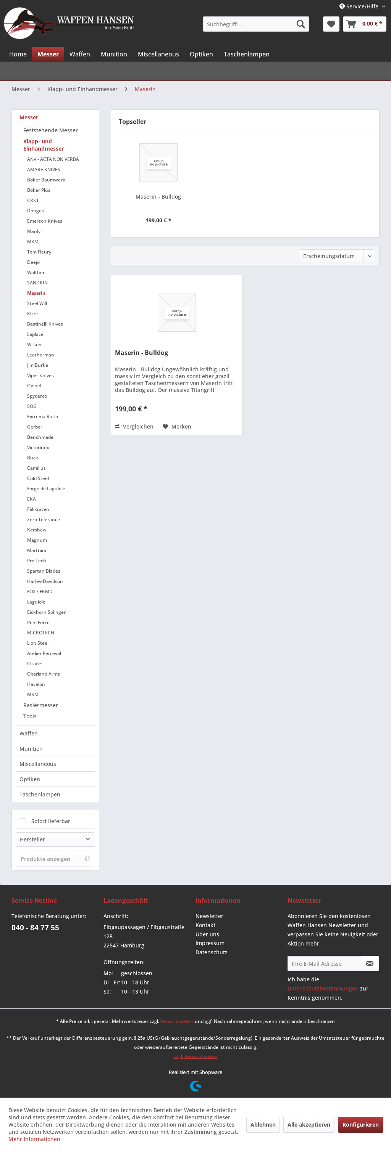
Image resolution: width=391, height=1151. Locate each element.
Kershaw (37, 530)
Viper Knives (40, 375)
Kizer (32, 313)
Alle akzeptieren (309, 1124)
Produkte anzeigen (55, 858)
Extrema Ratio (42, 416)
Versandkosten (177, 1021)
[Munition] (113, 54)
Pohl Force (38, 622)
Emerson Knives (44, 221)
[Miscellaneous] (158, 54)
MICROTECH (40, 632)
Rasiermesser (40, 705)
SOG (32, 406)
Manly (33, 231)
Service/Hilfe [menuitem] (359, 6)
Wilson (34, 344)
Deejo (33, 262)
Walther (36, 272)
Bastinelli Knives (45, 324)
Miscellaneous (37, 763)
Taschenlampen (39, 794)
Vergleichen (134, 426)
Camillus (36, 468)
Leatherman (40, 355)
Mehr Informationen (34, 1139)
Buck (32, 457)
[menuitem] (256, 24)
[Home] (18, 54)
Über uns (207, 934)
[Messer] (48, 54)
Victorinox (38, 447)
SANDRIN (37, 282)
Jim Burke (37, 365)
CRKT (33, 200)
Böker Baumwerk (46, 180)
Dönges (35, 210)
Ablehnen (263, 1124)
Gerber (34, 427)
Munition (31, 748)
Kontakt (205, 925)
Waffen (28, 733)
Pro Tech (36, 560)
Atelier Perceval (44, 653)
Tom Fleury (39, 252)
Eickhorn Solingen (47, 612)
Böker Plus (38, 190)
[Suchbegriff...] (256, 24)
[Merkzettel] (331, 24)
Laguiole (36, 602)
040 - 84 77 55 (35, 928)
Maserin (36, 293)
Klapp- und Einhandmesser (43, 145)
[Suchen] (301, 24)
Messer (28, 117)
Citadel (34, 663)
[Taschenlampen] (246, 54)
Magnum (37, 540)
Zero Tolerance (43, 519)
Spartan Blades (43, 571)
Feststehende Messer (50, 130)
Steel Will (37, 303)
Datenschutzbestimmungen (323, 988)
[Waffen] (79, 54)
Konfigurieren (361, 1124)
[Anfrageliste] (364, 24)
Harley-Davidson (45, 581)
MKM (33, 241)
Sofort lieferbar (50, 821)
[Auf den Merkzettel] (177, 426)
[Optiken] (201, 54)
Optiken (29, 779)
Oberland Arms (43, 674)
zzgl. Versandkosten (196, 1056)
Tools (30, 716)
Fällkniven (38, 509)
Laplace (35, 334)
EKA (31, 499)
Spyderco (37, 396)
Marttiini (36, 550)
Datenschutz (212, 952)
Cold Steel (38, 478)
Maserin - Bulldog (158, 196)
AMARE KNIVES (43, 169)
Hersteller (32, 839)
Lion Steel (37, 643)
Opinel (34, 385)
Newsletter (209, 916)
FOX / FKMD (40, 591)
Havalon (36, 684)
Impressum (210, 943)
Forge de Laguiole (46, 488)
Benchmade (40, 437)
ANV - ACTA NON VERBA (53, 159)
